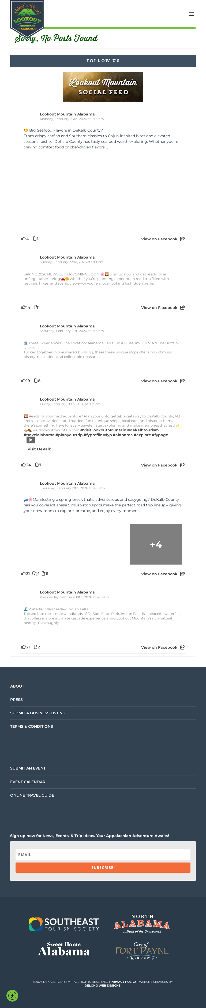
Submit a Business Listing (37, 713)
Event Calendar (27, 781)
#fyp (107, 434)
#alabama (123, 434)
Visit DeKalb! (40, 449)
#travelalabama (39, 434)
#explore (142, 434)
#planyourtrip (69, 434)
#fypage (160, 434)
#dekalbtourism (143, 430)
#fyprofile (93, 434)
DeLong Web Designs (103, 985)
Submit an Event (28, 768)
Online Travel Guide (32, 795)
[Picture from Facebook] (63, 191)
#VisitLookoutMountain (103, 430)
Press (16, 699)
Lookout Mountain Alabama (67, 114)
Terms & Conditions (31, 726)
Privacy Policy (124, 982)
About (17, 686)
